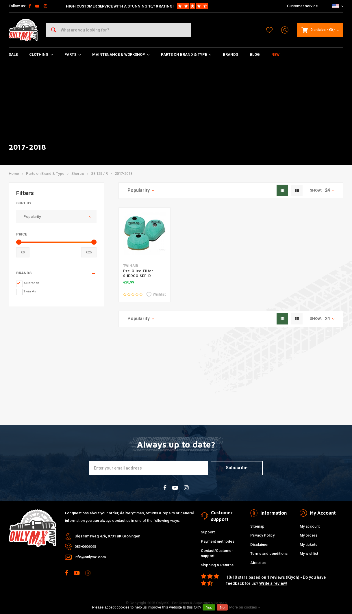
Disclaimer (259, 544)
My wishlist (309, 553)
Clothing (41, 54)
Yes (209, 607)
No (222, 607)
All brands (31, 283)
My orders (308, 535)
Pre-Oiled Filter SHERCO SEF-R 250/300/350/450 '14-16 (143, 278)
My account (310, 526)
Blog (255, 54)
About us (258, 563)
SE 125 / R (99, 173)
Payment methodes (217, 541)
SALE (13, 54)
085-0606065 (85, 546)
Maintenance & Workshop (120, 54)
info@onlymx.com (90, 557)
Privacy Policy (262, 535)
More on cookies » (244, 607)
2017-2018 (123, 173)
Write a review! (273, 583)
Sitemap (257, 526)
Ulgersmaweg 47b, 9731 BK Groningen (107, 536)
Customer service (302, 6)
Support (208, 532)
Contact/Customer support (217, 553)
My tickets (308, 544)
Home (14, 173)
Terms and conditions (269, 553)
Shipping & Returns (217, 565)
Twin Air (29, 291)
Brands (230, 54)
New (275, 54)
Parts (72, 54)
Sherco (77, 173)
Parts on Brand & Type (186, 54)
